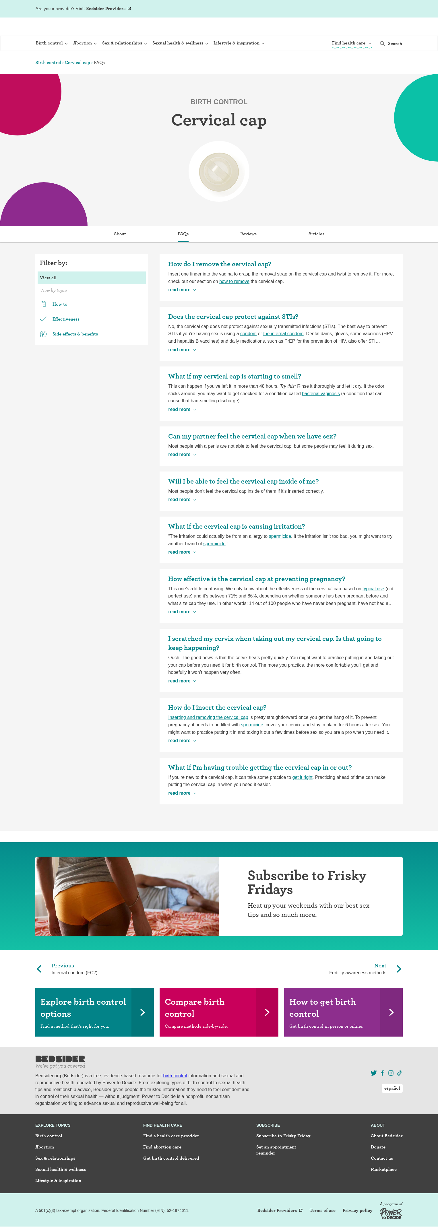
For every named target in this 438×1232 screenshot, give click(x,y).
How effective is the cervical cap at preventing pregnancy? (257, 595)
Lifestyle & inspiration (58, 1197)
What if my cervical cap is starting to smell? (234, 393)
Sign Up (348, 9)
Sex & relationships (55, 1174)
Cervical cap (77, 79)
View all (48, 294)
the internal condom (283, 350)
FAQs (183, 250)
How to (53, 320)
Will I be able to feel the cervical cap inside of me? (243, 498)
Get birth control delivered (171, 1174)
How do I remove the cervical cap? (220, 280)
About (120, 250)
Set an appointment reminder (276, 1166)
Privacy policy (358, 1227)
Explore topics (53, 1142)
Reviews (248, 250)
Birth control (48, 79)
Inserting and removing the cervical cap (208, 734)
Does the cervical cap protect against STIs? (233, 333)
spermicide (280, 552)
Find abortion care (162, 1163)
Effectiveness (60, 335)
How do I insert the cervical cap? (217, 724)
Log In (366, 9)
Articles (316, 250)
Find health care (162, 1142)
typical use (373, 605)
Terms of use (323, 1227)
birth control (175, 1092)
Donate (378, 1163)
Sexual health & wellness (60, 1186)
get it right (302, 793)
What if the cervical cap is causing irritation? (236, 543)
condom (248, 350)
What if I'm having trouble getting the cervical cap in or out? (260, 784)
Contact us (382, 1174)
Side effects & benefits (69, 350)
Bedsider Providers (105, 8)
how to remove (234, 298)
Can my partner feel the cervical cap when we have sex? (252, 453)
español (392, 8)
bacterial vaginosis (321, 410)
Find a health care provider (171, 1152)
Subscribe (268, 1142)
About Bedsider (387, 1152)
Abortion (44, 1163)
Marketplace (384, 1186)
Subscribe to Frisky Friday (283, 1152)
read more (179, 306)
